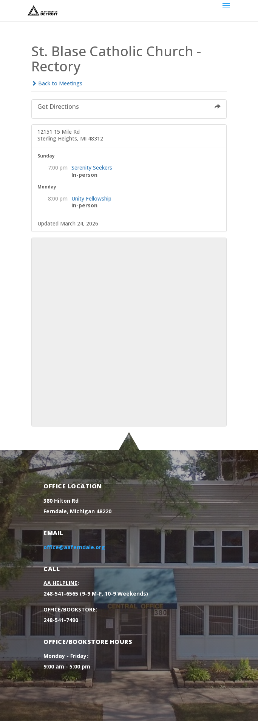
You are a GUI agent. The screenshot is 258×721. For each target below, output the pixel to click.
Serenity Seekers (91, 167)
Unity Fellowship (91, 198)
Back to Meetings (56, 83)
